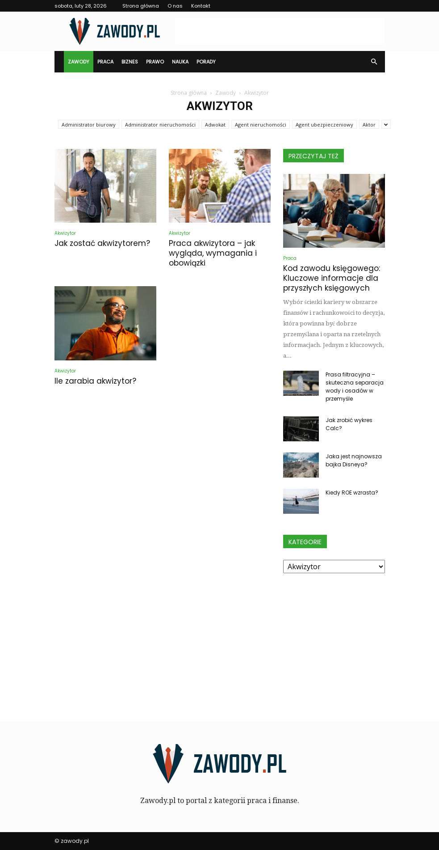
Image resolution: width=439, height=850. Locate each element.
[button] (374, 61)
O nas (175, 5)
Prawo (155, 61)
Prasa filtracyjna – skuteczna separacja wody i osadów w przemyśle (355, 386)
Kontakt (200, 5)
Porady (206, 61)
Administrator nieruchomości (160, 124)
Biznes (129, 61)
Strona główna (140, 5)
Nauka (180, 61)
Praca (105, 61)
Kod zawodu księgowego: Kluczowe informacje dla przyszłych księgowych (331, 278)
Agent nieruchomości (260, 124)
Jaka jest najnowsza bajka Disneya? (354, 460)
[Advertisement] (280, 31)
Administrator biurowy (89, 124)
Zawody (78, 61)
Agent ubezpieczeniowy (324, 124)
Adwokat (215, 124)
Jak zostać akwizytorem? (102, 243)
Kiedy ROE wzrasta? (352, 492)
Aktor (369, 124)
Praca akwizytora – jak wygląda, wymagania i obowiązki (213, 253)
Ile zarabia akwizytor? (95, 381)
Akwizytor (65, 233)
